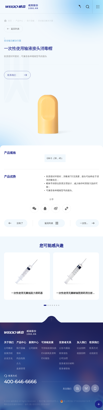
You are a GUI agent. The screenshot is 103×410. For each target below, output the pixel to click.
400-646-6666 (20, 381)
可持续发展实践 (48, 348)
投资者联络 (64, 368)
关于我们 (9, 342)
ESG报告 (45, 358)
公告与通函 (64, 348)
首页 (5, 20)
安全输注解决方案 (45, 20)
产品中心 (19, 20)
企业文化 (8, 358)
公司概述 (8, 348)
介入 (18, 363)
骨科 (18, 353)
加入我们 (82, 342)
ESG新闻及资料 (48, 353)
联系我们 (94, 342)
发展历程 (8, 353)
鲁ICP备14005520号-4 (48, 401)
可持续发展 (47, 342)
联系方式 (93, 348)
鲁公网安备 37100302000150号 (75, 401)
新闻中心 (33, 342)
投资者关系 (65, 342)
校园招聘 (81, 353)
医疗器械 (30, 20)
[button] (45, 305)
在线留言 (93, 353)
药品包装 (20, 358)
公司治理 (63, 358)
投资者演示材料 (66, 363)
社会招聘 (81, 348)
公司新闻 (33, 348)
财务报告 (63, 353)
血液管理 (20, 368)
